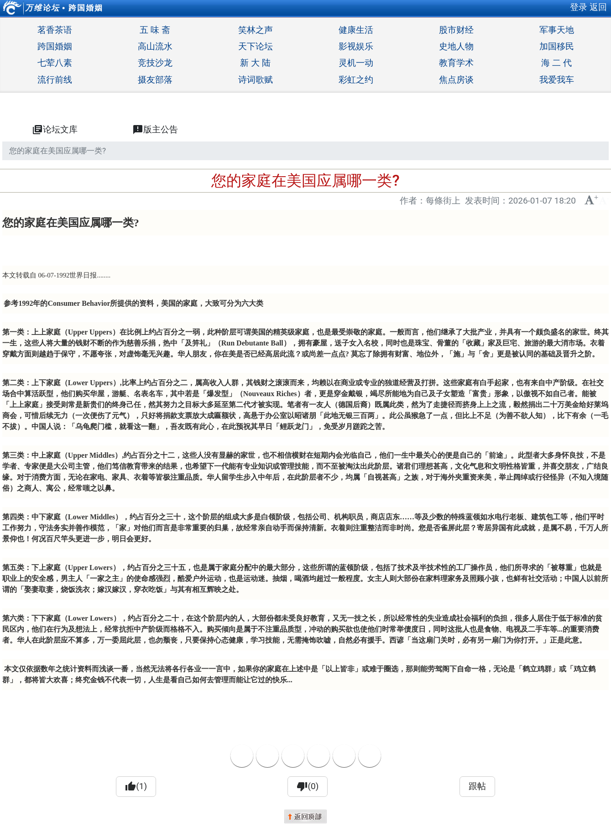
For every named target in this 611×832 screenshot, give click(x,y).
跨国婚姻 (85, 7)
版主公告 (155, 129)
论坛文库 (55, 129)
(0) (308, 786)
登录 (578, 7)
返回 (598, 7)
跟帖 (477, 786)
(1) (136, 786)
